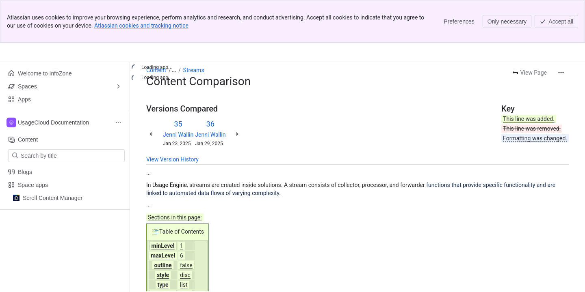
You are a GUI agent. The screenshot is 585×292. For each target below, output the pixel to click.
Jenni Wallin (178, 134)
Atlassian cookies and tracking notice (141, 25)
